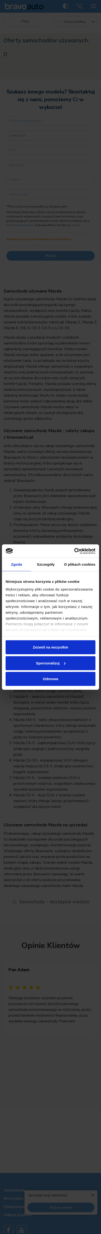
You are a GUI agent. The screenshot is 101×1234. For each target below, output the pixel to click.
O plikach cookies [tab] (79, 564)
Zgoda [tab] (16, 564)
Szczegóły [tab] (46, 564)
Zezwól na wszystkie (50, 647)
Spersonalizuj (51, 663)
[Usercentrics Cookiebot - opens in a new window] (74, 551)
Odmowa (50, 679)
